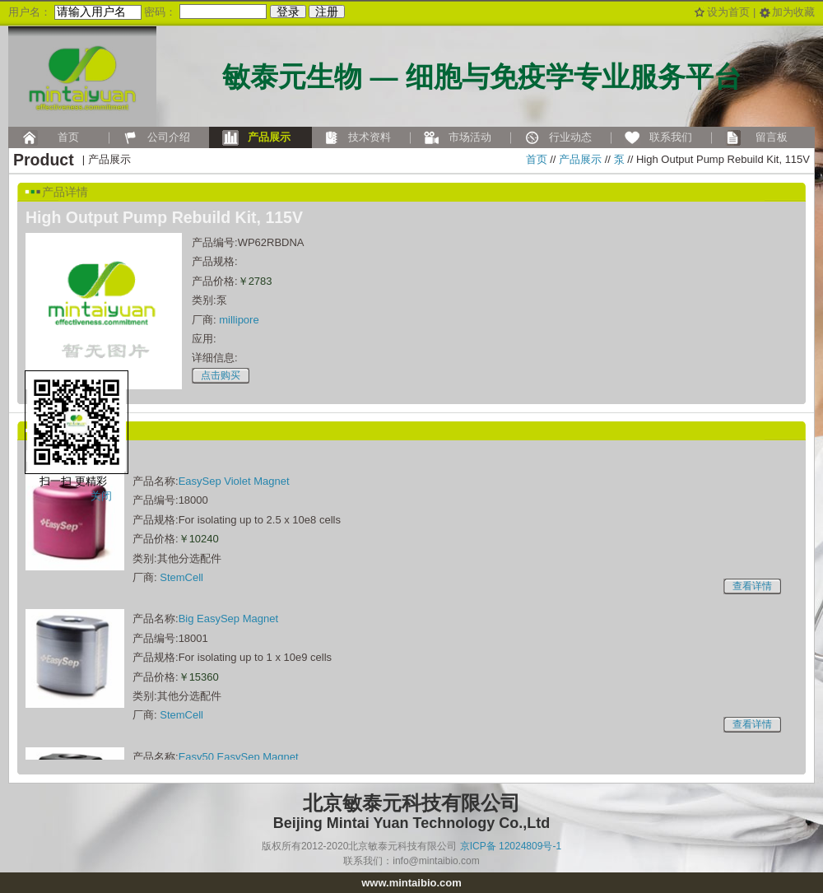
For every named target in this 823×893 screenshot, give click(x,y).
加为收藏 (793, 12)
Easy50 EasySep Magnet (239, 757)
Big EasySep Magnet (228, 618)
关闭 (101, 496)
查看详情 (752, 586)
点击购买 (220, 375)
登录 (288, 11)
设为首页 (728, 12)
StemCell (181, 577)
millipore (238, 320)
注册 (326, 11)
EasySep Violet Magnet (234, 481)
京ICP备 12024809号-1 (510, 846)
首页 (536, 159)
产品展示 (580, 159)
